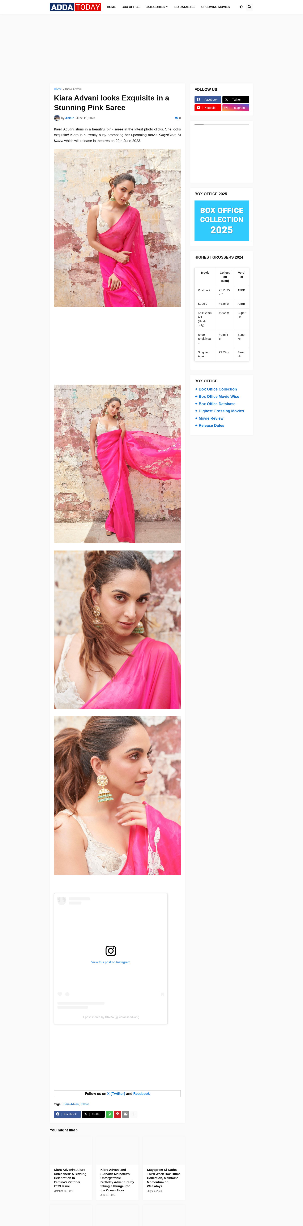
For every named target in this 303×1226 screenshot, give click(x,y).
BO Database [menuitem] (185, 7)
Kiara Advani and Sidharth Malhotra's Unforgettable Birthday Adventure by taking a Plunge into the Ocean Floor (117, 1180)
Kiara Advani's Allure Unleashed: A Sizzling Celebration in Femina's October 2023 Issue (70, 1178)
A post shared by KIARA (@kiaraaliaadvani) (110, 1017)
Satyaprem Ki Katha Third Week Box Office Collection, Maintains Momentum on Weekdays (163, 1178)
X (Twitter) (116, 1093)
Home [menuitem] (111, 7)
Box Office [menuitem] (131, 7)
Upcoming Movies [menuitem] (215, 7)
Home (58, 89)
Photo (85, 1104)
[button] (241, 7)
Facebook (141, 1093)
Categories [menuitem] (155, 7)
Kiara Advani (73, 89)
